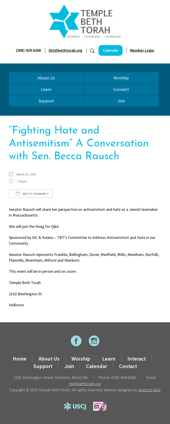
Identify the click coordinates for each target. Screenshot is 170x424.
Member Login (142, 50)
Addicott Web (149, 389)
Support (46, 101)
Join (121, 101)
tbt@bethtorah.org (65, 50)
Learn (46, 89)
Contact (128, 366)
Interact (137, 358)
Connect (121, 89)
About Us (46, 78)
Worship (121, 78)
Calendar (110, 50)
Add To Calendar (31, 194)
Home (20, 358)
